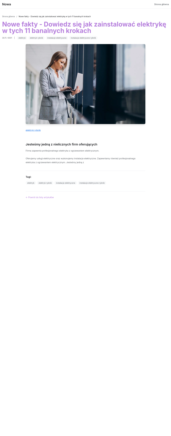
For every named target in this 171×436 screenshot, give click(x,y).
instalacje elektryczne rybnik (83, 38)
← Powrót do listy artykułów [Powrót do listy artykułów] (40, 197)
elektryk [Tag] (30, 183)
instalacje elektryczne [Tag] (65, 183)
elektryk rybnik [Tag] (45, 183)
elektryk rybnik (36, 38)
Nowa (6, 4)
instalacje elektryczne (56, 38)
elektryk (22, 38)
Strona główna (161, 4)
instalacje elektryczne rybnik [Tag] (92, 183)
